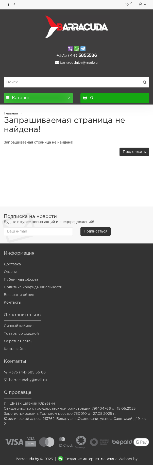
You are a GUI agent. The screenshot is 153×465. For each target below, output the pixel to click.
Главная (11, 113)
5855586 (76, 56)
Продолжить (134, 151)
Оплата (10, 272)
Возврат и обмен (19, 294)
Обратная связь (18, 341)
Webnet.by (128, 459)
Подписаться (95, 231)
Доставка (12, 264)
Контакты (12, 302)
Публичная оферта (21, 279)
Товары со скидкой (21, 333)
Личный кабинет (19, 326)
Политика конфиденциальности (33, 287)
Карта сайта (15, 349)
